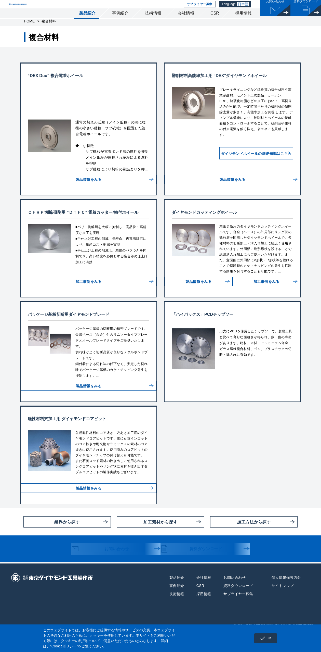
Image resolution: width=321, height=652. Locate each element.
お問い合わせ (105, 567)
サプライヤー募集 (199, 9)
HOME (29, 33)
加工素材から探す (147, 540)
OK (263, 638)
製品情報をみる (89, 201)
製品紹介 (87, 22)
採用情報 (243, 22)
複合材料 (49, 33)
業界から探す (51, 540)
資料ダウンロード (196, 567)
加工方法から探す (240, 540)
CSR (214, 22)
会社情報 (186, 22)
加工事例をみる (89, 304)
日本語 (244, 9)
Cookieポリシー (64, 646)
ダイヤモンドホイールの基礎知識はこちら (245, 168)
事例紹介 (120, 22)
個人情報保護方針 (286, 596)
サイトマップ (283, 604)
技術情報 (153, 22)
